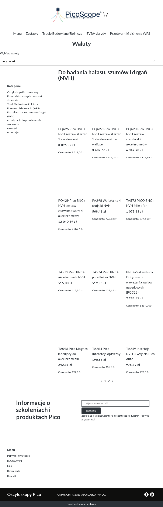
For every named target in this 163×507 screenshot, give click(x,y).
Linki (10, 465)
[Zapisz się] (91, 411)
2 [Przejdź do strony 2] (109, 381)
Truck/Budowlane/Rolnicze (22, 104)
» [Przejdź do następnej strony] (112, 381)
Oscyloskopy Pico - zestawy (22, 92)
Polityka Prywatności (18, 455)
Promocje (12, 132)
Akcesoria (13, 124)
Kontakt (11, 476)
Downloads (13, 470)
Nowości (12, 128)
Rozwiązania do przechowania (24, 120)
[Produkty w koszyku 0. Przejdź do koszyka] (106, 16)
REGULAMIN (14, 460)
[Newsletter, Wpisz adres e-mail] (115, 403)
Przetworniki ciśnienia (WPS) (23, 108)
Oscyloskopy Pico (24, 494)
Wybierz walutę (9, 53)
